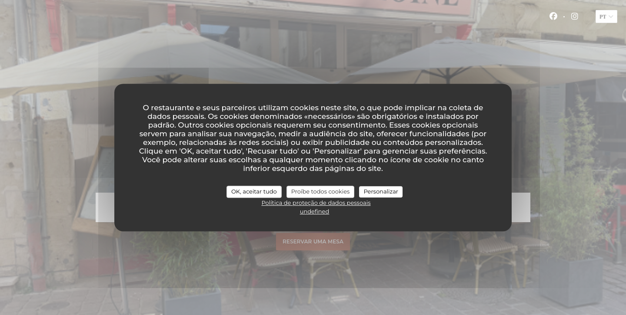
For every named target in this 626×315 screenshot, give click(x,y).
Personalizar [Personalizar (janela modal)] (380, 191)
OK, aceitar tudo (254, 191)
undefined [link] (315, 211)
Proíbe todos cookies (320, 191)
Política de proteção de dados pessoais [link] (315, 202)
